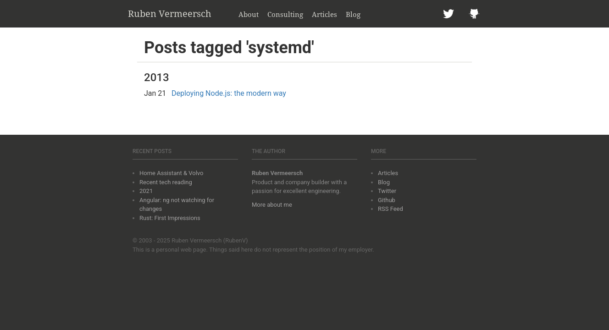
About (248, 14)
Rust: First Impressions (169, 217)
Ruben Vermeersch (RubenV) (210, 240)
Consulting (285, 14)
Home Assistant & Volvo (171, 173)
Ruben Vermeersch (169, 13)
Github (386, 200)
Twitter (387, 190)
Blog (353, 14)
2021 (146, 190)
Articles (324, 14)
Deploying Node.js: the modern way (229, 93)
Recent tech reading (165, 182)
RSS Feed (390, 208)
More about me (272, 204)
